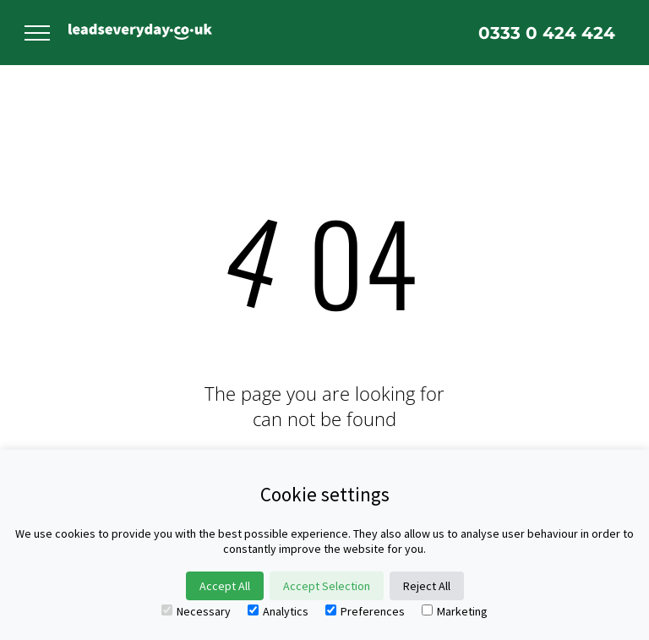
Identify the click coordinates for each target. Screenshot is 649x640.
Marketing (455, 611)
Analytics (278, 611)
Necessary (196, 611)
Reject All (426, 586)
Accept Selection (326, 586)
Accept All (224, 586)
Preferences (365, 611)
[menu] (37, 33)
